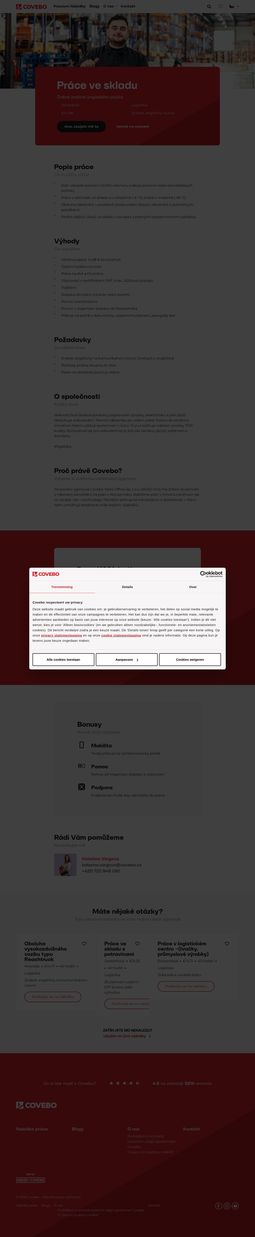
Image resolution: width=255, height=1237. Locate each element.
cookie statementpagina (121, 635)
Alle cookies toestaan (63, 659)
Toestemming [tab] (62, 586)
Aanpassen (126, 659)
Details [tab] (127, 586)
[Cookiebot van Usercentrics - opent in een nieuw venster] (203, 574)
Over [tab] (193, 586)
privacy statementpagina (61, 635)
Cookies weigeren (190, 659)
